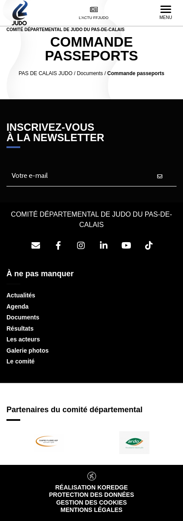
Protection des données (91, 494)
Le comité (20, 361)
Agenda (17, 306)
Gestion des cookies (91, 502)
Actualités (20, 295)
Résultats (20, 328)
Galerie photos (27, 350)
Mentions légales (92, 509)
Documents (22, 317)
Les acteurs (23, 339)
